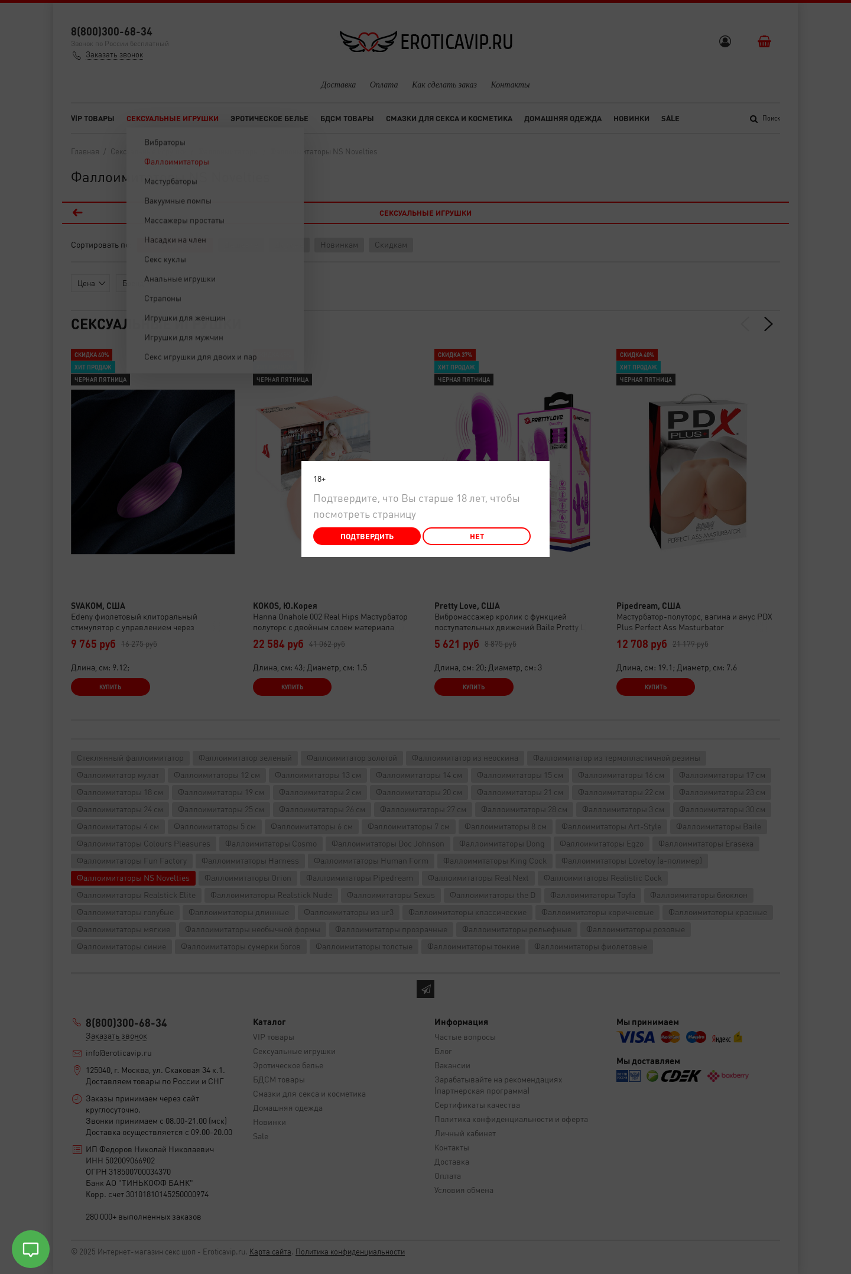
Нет (477, 536)
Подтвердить (367, 536)
